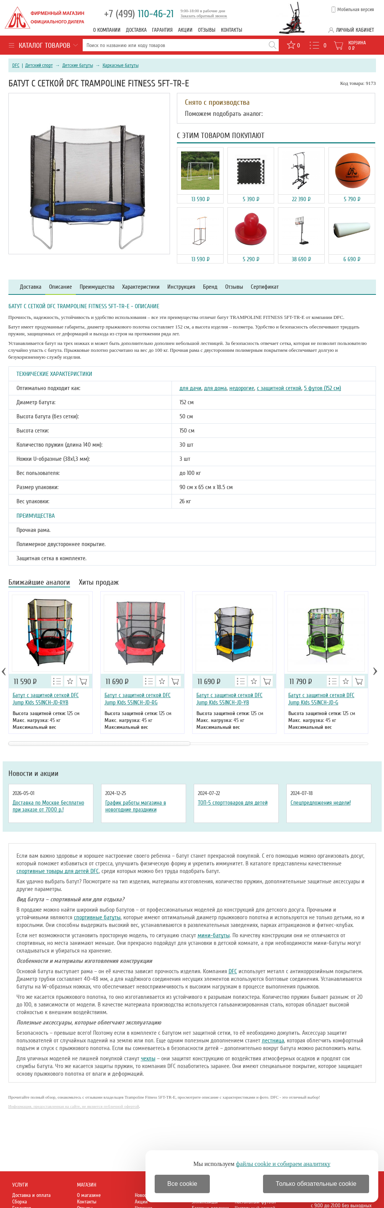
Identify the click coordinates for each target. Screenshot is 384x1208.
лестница (273, 1040)
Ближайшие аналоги (39, 583)
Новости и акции (33, 773)
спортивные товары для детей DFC (57, 871)
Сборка (19, 1201)
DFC (16, 65)
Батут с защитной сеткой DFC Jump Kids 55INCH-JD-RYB (46, 699)
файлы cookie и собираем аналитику (283, 1164)
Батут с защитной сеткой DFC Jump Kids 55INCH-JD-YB (229, 699)
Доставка (136, 30)
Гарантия (162, 30)
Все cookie (182, 1183)
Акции (185, 30)
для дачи (190, 388)
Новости (143, 1195)
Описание (60, 287)
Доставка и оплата (31, 1195)
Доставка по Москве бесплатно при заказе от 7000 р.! (48, 806)
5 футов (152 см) (322, 388)
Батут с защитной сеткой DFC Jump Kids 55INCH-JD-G (321, 699)
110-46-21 (139, 14)
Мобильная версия (355, 10)
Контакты (231, 30)
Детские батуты (77, 65)
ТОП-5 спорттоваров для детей (233, 802)
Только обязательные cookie (316, 1183)
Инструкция (181, 287)
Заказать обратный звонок (204, 15)
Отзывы (207, 30)
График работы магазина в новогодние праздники (135, 806)
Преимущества (97, 287)
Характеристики (141, 287)
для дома (215, 388)
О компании (107, 30)
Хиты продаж (99, 583)
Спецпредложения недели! (321, 802)
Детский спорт (39, 65)
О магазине (89, 1195)
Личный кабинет (355, 30)
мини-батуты (214, 935)
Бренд (210, 287)
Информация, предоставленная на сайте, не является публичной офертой (73, 1106)
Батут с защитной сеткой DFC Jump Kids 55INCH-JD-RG (138, 699)
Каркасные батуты (121, 65)
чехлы (148, 1058)
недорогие (241, 388)
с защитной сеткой (279, 388)
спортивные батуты (97, 917)
